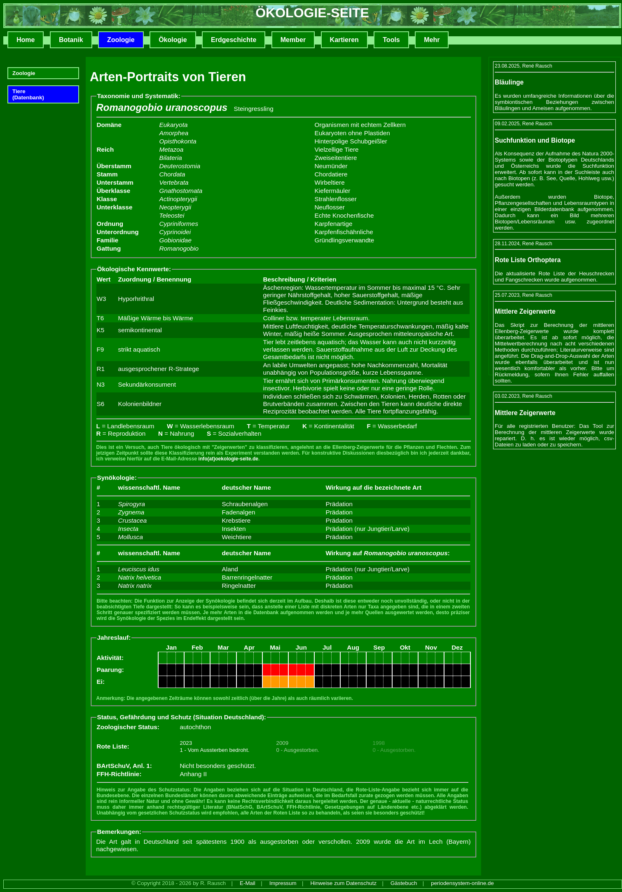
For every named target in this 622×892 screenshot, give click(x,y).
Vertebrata (174, 182)
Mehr (432, 39)
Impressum (283, 883)
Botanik (71, 39)
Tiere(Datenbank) (28, 94)
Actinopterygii (178, 198)
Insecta (128, 528)
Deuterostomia (180, 165)
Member (293, 39)
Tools (391, 39)
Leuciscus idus (139, 569)
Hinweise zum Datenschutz (343, 883)
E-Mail (247, 883)
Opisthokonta (177, 141)
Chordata (172, 174)
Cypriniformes (179, 223)
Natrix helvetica (139, 577)
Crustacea (132, 520)
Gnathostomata (181, 190)
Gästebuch (404, 883)
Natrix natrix (135, 585)
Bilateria (170, 157)
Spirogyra (131, 503)
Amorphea (174, 132)
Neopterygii (175, 207)
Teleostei (172, 215)
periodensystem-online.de (462, 883)
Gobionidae (175, 240)
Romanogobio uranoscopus (162, 107)
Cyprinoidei (175, 231)
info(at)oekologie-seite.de (228, 459)
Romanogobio (179, 248)
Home (25, 39)
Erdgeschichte (233, 39)
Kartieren (344, 39)
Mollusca (130, 536)
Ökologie (173, 39)
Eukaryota (173, 124)
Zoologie (121, 39)
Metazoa (171, 149)
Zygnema (131, 512)
